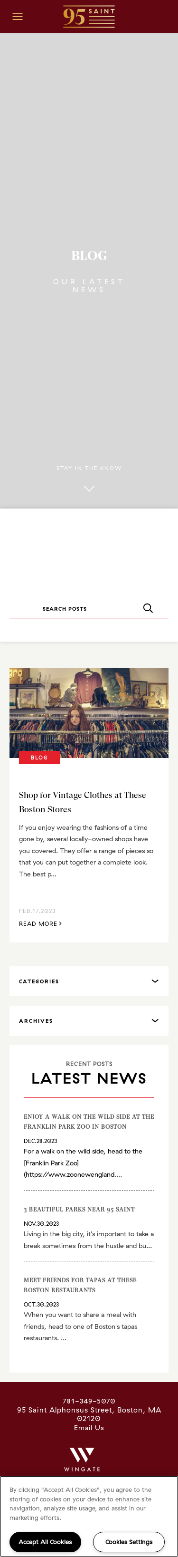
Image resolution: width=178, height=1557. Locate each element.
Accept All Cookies (45, 1542)
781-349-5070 (89, 1401)
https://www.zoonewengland (70, 1174)
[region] (89, 1516)
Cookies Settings (128, 1542)
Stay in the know (89, 479)
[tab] (89, 981)
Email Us (89, 1427)
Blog (39, 757)
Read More (40, 923)
